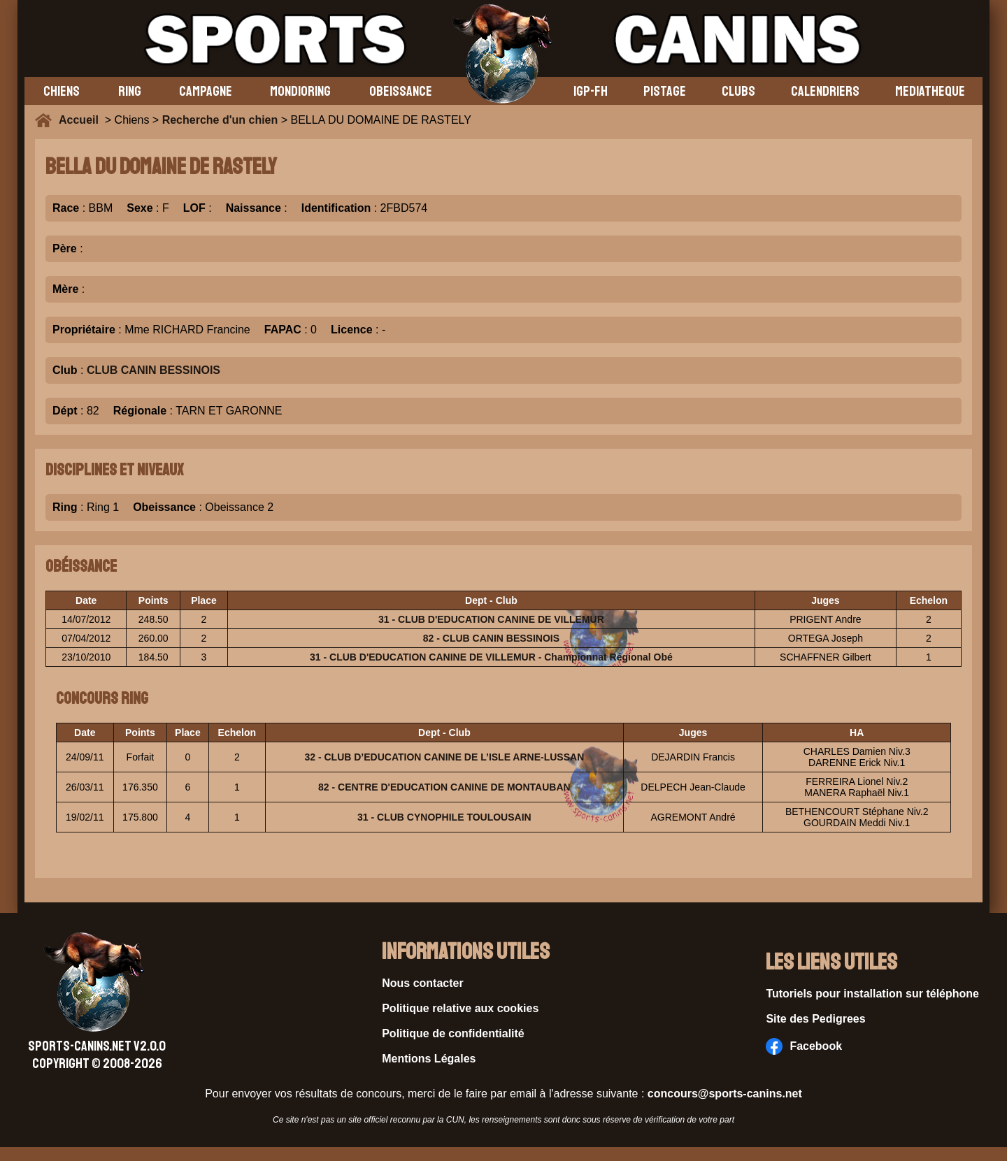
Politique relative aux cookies (460, 1008)
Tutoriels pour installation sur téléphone (872, 994)
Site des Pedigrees (815, 1019)
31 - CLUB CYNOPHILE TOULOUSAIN (444, 817)
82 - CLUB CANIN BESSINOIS (491, 638)
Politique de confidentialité (453, 1033)
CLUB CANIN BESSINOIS (153, 370)
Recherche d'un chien (220, 120)
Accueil (82, 120)
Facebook (804, 1046)
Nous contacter (422, 983)
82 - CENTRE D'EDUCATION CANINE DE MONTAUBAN (444, 787)
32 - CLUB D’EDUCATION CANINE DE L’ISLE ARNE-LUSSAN (444, 757)
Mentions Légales (429, 1059)
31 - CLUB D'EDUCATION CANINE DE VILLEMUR (491, 619)
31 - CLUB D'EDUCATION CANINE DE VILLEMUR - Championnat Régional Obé (491, 657)
